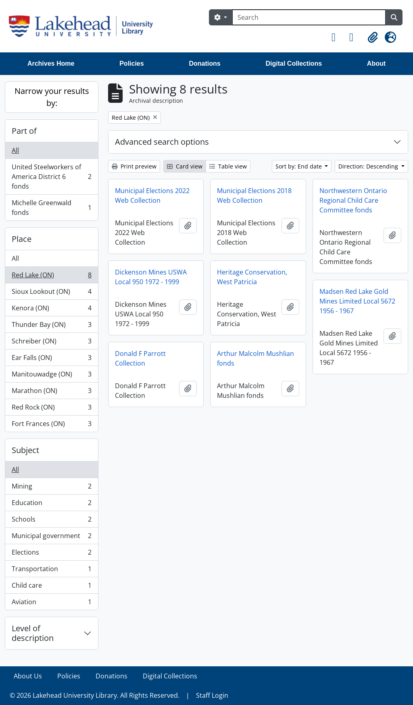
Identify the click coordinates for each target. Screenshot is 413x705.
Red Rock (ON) (51, 409)
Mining (51, 488)
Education (51, 504)
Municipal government (51, 537)
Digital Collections (293, 63)
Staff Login (212, 695)
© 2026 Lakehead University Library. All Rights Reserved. (94, 695)
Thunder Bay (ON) (51, 326)
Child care (51, 587)
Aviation (51, 603)
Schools (51, 521)
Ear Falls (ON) (51, 359)
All (15, 150)
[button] (337, 37)
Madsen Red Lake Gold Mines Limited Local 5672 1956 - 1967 (357, 301)
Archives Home (51, 63)
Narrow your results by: (52, 96)
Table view (228, 166)
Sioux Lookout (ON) (51, 293)
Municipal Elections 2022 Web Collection (152, 195)
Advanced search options (162, 141)
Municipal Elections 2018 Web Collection (254, 195)
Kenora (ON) (51, 309)
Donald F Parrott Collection (140, 358)
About (376, 63)
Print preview (134, 166)
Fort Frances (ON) (51, 425)
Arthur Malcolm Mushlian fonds (255, 358)
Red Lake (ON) (51, 276)
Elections (51, 554)
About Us (28, 676)
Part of (24, 130)
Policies (131, 63)
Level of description (33, 633)
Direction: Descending (369, 166)
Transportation (51, 570)
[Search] (309, 17)
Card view (184, 166)
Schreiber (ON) (51, 342)
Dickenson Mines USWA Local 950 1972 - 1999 (151, 277)
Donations (204, 63)
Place (21, 238)
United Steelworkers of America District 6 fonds (51, 176)
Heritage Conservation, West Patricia (252, 277)
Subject (25, 450)
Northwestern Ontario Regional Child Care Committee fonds (353, 200)
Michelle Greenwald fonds (51, 207)
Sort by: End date (299, 166)
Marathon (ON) (51, 392)
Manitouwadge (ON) (51, 376)
